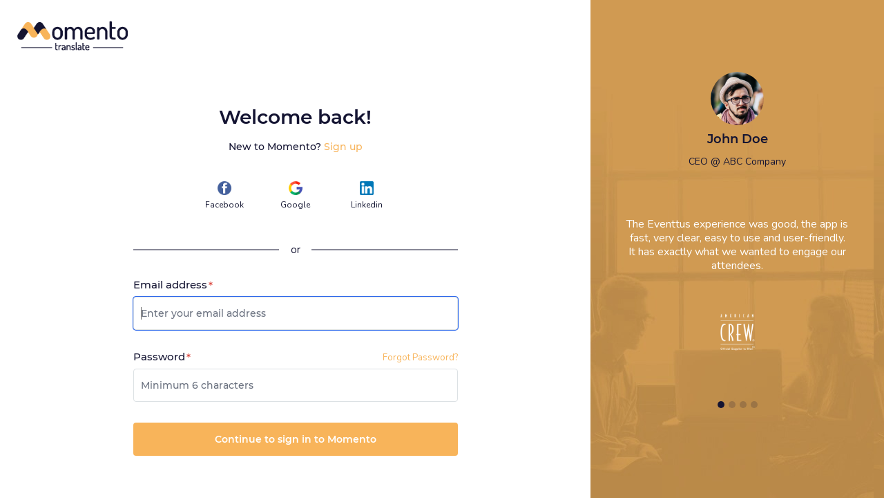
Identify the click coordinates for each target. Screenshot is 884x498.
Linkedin (367, 195)
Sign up (343, 146)
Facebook (224, 195)
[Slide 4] (754, 404)
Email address (173, 285)
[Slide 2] (732, 404)
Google (295, 195)
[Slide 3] (743, 404)
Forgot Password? (420, 357)
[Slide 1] (721, 404)
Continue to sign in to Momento (295, 439)
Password (162, 357)
